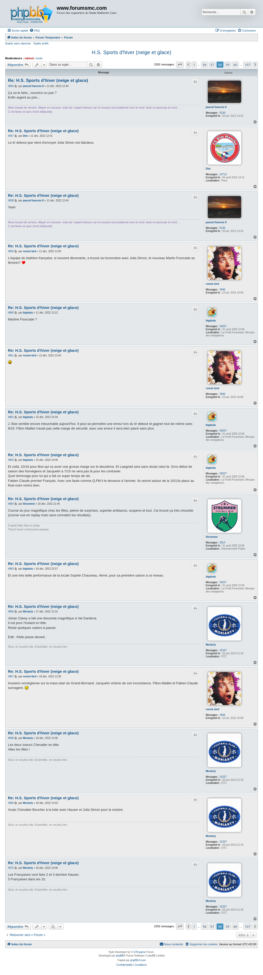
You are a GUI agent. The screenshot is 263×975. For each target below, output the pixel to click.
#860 (11, 312)
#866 (11, 611)
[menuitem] (35, 30)
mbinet (29, 58)
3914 (222, 542)
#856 (11, 86)
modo (39, 58)
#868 (11, 738)
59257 (223, 326)
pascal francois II (216, 107)
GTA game (140, 952)
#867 (11, 676)
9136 (222, 112)
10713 (223, 174)
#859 (11, 251)
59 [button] (228, 64)
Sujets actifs (41, 43)
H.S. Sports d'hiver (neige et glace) (131, 52)
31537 (223, 650)
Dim (208, 168)
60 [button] (235, 64)
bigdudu (211, 320)
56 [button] (204, 64)
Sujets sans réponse (18, 43)
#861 (11, 355)
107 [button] (247, 64)
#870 (11, 867)
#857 (11, 135)
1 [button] (194, 64)
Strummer (212, 536)
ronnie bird (212, 283)
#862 (11, 417)
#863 (11, 460)
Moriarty (211, 644)
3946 (222, 289)
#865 (11, 568)
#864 (11, 503)
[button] (180, 65)
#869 (11, 803)
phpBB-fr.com (138, 960)
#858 (11, 200)
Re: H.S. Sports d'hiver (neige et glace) (48, 80)
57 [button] (212, 64)
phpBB (120, 955)
